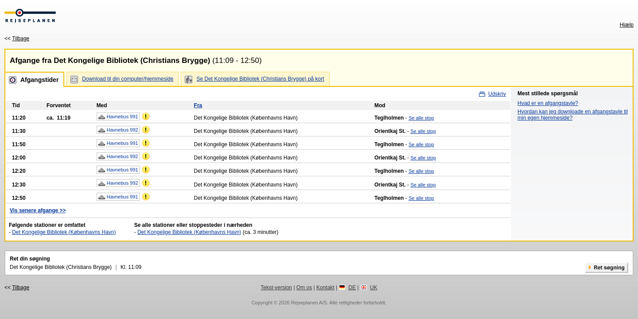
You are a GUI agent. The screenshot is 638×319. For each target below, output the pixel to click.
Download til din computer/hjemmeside (127, 79)
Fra (198, 105)
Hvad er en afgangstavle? (547, 103)
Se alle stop (421, 118)
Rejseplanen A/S (309, 302)
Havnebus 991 (118, 117)
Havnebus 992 (118, 130)
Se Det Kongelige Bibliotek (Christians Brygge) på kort (260, 79)
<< (16, 38)
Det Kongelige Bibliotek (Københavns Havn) (64, 232)
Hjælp (627, 25)
